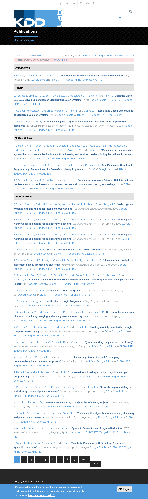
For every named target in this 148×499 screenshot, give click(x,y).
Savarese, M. (75, 150)
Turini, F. (108, 95)
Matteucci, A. (33, 443)
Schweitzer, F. (49, 180)
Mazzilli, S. (94, 145)
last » (96, 463)
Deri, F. (34, 275)
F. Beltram (19, 75)
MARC (110, 55)
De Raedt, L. (33, 165)
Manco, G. (54, 204)
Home (18, 40)
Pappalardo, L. (77, 95)
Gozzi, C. (43, 204)
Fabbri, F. (39, 145)
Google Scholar (40, 79)
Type (31, 55)
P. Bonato (19, 145)
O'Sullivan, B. (72, 165)
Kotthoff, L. (47, 165)
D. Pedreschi (20, 95)
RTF (94, 55)
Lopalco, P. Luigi (79, 145)
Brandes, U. (35, 180)
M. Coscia (19, 357)
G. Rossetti (19, 413)
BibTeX (86, 55)
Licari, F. (90, 275)
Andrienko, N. (74, 260)
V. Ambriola (20, 428)
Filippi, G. (70, 275)
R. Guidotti (19, 110)
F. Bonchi (18, 204)
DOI (23, 158)
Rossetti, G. (61, 150)
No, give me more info (41, 495)
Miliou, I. (37, 121)
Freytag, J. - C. (74, 387)
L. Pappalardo (21, 342)
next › (84, 459)
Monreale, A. (61, 95)
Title (23, 55)
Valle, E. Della (42, 387)
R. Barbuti (19, 372)
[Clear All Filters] (59, 59)
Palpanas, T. (28, 387)
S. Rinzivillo (20, 260)
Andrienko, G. (94, 260)
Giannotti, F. (32, 75)
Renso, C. (93, 204)
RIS (132, 55)
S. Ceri (17, 387)
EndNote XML (121, 55)
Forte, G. (80, 275)
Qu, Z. (47, 342)
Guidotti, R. (48, 95)
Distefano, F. (45, 275)
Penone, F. (34, 150)
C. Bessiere (20, 165)
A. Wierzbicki (21, 180)
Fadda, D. (50, 145)
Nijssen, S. (59, 165)
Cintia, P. (29, 145)
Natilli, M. (101, 275)
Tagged (101, 55)
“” (92, 75)
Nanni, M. (106, 145)
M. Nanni (18, 402)
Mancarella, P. (32, 372)
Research (32, 40)
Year (39, 55)
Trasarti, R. (98, 312)
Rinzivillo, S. (47, 150)
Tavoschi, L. (93, 150)
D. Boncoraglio (22, 275)
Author (17, 55)
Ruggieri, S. (92, 95)
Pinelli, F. (57, 312)
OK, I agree (124, 489)
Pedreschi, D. (51, 75)
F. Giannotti (20, 312)
